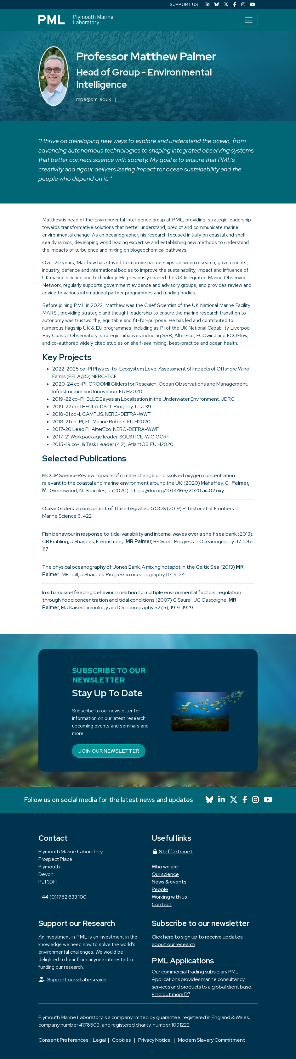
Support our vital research (76, 979)
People (160, 889)
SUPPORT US (184, 4)
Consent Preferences (63, 1040)
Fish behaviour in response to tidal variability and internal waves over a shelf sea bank (139, 534)
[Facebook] (234, 4)
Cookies (121, 1040)
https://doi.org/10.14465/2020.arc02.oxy (177, 490)
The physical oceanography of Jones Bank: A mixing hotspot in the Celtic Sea (130, 567)
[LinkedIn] (207, 4)
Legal (99, 1040)
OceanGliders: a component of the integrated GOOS (104, 508)
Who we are (165, 866)
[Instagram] (243, 4)
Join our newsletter (108, 751)
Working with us (169, 897)
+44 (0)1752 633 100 (62, 897)
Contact (162, 904)
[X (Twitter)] (226, 4)
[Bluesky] (216, 4)
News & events (169, 881)
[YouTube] (252, 4)
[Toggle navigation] (249, 20)
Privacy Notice (155, 1040)
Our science (165, 874)
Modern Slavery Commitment (211, 1040)
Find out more (171, 994)
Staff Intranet (172, 851)
